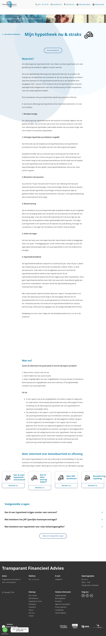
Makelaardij (32, 604)
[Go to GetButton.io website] (5, 634)
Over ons (31, 613)
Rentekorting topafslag (99, 477)
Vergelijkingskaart (60, 595)
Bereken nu (13, 485)
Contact (31, 616)
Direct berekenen (53, 50)
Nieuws (31, 610)
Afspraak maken (84, 4)
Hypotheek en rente (35, 601)
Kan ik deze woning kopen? (43, 478)
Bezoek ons (70, 4)
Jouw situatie (33, 595)
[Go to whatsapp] (5, 629)
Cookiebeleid (59, 610)
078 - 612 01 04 (43, 4)
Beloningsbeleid (60, 598)
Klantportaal (99, 4)
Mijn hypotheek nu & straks (32, 19)
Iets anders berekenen (12, 34)
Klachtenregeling (60, 613)
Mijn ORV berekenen (72, 477)
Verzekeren (32, 607)
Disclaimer (58, 601)
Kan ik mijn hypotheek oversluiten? (19, 477)
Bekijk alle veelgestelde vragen (53, 536)
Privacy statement (61, 607)
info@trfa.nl (57, 4)
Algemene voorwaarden (62, 604)
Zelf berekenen (13, 19)
